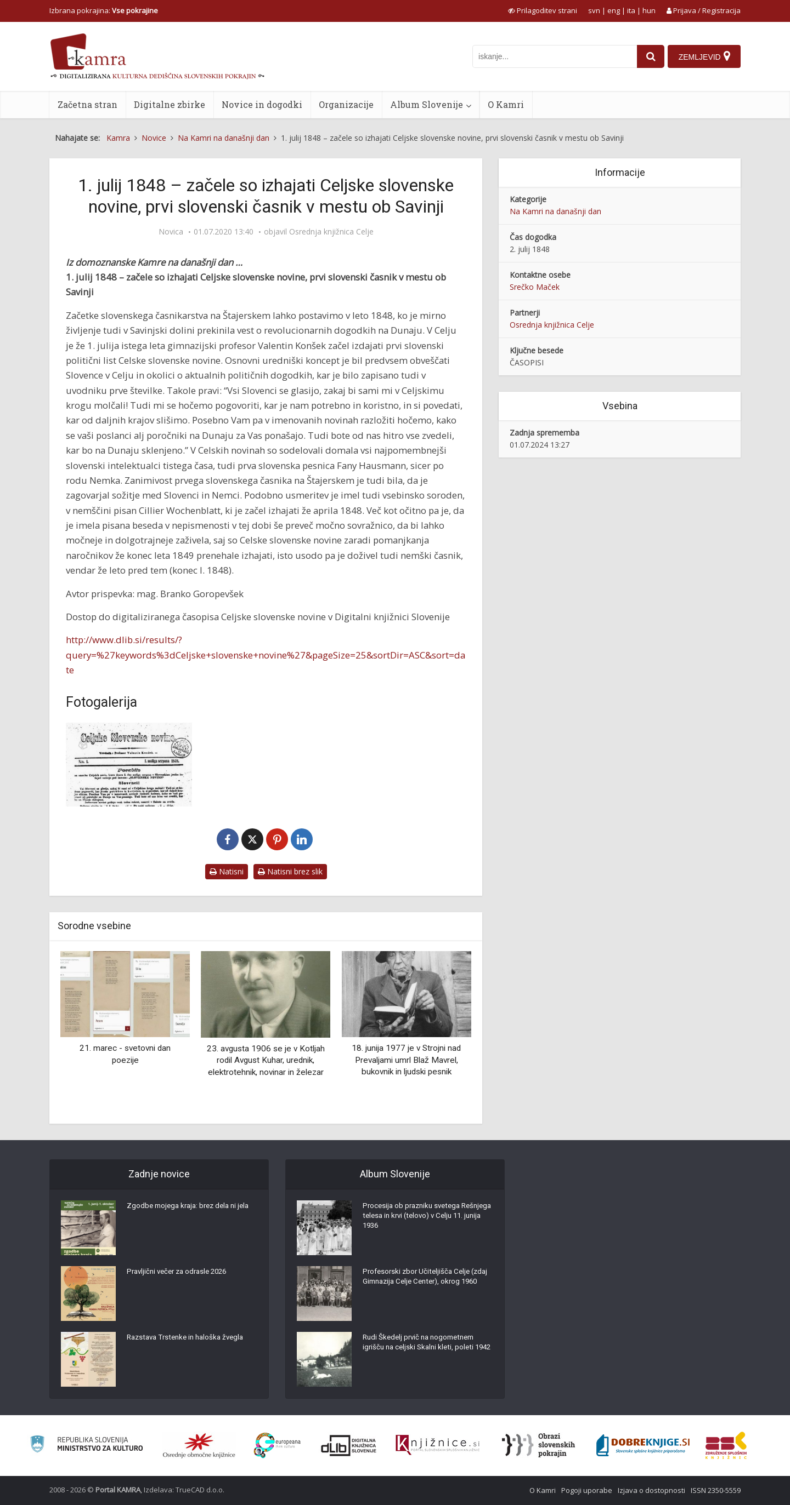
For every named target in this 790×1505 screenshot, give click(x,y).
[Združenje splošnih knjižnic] (726, 1445)
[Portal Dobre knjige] (643, 1445)
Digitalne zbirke (169, 104)
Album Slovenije (426, 104)
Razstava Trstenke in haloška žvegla (189, 1340)
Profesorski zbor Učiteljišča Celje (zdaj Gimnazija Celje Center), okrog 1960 (424, 1285)
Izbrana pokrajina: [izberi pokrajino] (103, 10)
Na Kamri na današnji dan (555, 211)
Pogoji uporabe (586, 1490)
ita (631, 10)
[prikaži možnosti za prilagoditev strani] (542, 10)
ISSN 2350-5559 (716, 1490)
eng (613, 10)
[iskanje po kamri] (552, 56)
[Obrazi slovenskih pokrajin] (538, 1445)
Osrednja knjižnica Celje (331, 232)
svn (594, 10)
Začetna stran (87, 104)
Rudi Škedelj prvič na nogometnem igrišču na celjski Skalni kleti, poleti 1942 (422, 1351)
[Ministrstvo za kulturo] (86, 1445)
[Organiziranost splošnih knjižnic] (199, 1445)
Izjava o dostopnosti (651, 1490)
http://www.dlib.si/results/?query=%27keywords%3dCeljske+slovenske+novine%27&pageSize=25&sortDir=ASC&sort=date (265, 654)
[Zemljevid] (704, 56)
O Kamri (506, 104)
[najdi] (648, 56)
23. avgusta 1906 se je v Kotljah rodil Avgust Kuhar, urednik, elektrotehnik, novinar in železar (266, 1060)
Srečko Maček (535, 287)
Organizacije (346, 104)
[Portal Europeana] (277, 1446)
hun (649, 10)
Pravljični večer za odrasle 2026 (181, 1274)
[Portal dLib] (349, 1445)
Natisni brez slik (290, 871)
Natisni (227, 871)
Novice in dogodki (262, 104)
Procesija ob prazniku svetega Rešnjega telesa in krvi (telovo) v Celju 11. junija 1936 (418, 1219)
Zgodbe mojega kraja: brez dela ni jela (185, 1214)
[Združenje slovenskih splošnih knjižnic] (437, 1445)
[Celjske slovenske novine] (129, 764)
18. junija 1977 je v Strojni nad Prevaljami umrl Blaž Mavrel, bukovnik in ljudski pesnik (406, 1060)
